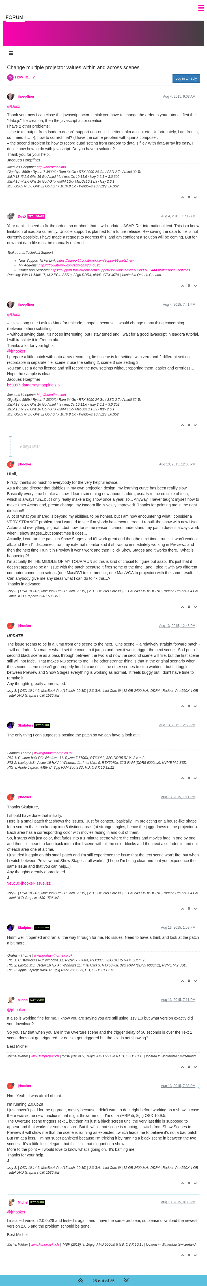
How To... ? (25, 71)
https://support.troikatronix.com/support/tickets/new (95, 255)
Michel (23, 994)
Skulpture (25, 720)
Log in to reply (186, 73)
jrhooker (24, 459)
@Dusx (13, 101)
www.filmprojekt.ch (45, 1051)
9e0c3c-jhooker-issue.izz (29, 877)
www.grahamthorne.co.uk (53, 747)
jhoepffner (26, 91)
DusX (22, 211)
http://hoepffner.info (51, 161)
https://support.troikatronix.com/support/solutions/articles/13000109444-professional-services (120, 264)
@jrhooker (16, 345)
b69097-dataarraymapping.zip (33, 379)
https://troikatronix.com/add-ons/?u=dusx (69, 260)
